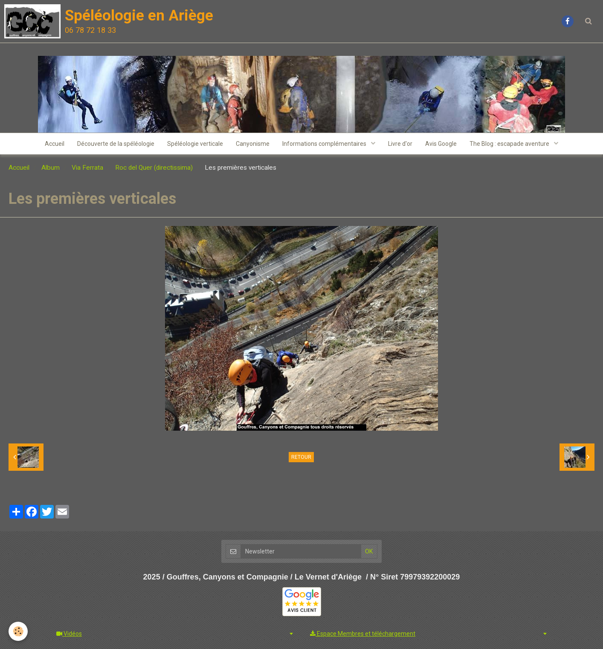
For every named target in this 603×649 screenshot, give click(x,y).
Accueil (54, 143)
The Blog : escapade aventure (510, 143)
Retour (301, 457)
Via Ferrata (87, 167)
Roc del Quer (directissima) (154, 167)
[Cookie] (18, 631)
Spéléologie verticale (195, 143)
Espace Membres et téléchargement (362, 633)
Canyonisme (253, 143)
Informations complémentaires (325, 143)
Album (50, 167)
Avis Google (441, 143)
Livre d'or (400, 143)
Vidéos (69, 633)
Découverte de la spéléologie (115, 143)
